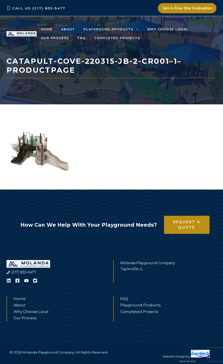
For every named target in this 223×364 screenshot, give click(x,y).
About (68, 29)
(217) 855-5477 (23, 272)
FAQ (82, 38)
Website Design (174, 356)
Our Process (55, 38)
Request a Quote (186, 225)
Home (46, 29)
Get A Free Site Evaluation (187, 8)
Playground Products (113, 29)
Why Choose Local (167, 29)
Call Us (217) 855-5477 (39, 8)
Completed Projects (117, 38)
